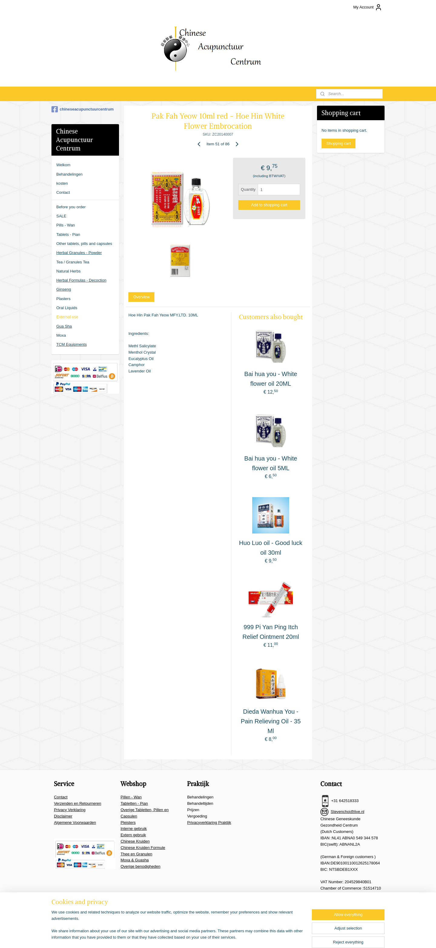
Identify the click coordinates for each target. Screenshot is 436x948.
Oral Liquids (66, 308)
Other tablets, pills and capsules (84, 243)
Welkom (63, 165)
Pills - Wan (65, 225)
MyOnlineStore (290, 937)
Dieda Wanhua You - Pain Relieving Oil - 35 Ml (271, 721)
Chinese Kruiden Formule (143, 847)
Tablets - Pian (68, 234)
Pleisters (128, 822)
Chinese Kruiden (135, 841)
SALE (61, 216)
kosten (62, 183)
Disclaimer (63, 816)
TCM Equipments (71, 344)
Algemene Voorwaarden (75, 822)
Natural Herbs (68, 271)
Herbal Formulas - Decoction (81, 280)
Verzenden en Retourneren (77, 803)
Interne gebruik (134, 828)
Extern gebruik (133, 835)
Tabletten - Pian (134, 803)
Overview (141, 297)
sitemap (211, 937)
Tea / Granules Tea (72, 262)
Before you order (71, 207)
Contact (63, 192)
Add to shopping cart (269, 205)
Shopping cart (338, 143)
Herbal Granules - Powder (79, 252)
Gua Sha (64, 326)
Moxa (61, 335)
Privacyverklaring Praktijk (209, 822)
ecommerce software (242, 937)
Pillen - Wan (131, 797)
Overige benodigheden (140, 866)
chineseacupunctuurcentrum (82, 109)
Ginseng (63, 289)
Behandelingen (69, 174)
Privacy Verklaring (69, 810)
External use (67, 317)
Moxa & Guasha (135, 860)
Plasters (63, 298)
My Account (367, 7)
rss (222, 937)
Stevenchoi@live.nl (347, 811)
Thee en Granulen (136, 854)
